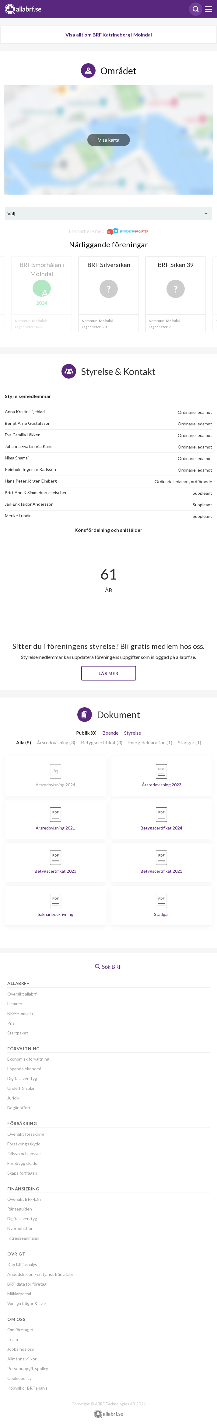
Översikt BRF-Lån (24, 1199)
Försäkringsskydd (23, 1143)
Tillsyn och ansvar (24, 1153)
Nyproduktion (20, 1228)
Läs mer (108, 673)
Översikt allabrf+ (23, 993)
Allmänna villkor (22, 1358)
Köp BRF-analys (22, 1264)
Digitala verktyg (22, 1078)
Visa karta (108, 140)
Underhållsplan (21, 1088)
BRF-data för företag (27, 1284)
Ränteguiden (19, 1208)
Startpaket (17, 1032)
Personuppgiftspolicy (27, 1368)
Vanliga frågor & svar (26, 1303)
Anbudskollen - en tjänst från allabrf (41, 1274)
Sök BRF (108, 966)
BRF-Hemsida (20, 1013)
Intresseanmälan (23, 1238)
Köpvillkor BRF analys (27, 1388)
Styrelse (132, 733)
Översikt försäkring (25, 1134)
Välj (11, 213)
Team (12, 1339)
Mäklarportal (19, 1293)
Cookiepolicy (19, 1378)
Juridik (13, 1097)
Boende (110, 733)
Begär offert (19, 1107)
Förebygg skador (23, 1163)
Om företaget (20, 1329)
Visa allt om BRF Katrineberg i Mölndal (108, 34)
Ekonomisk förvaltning (28, 1059)
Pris (11, 1023)
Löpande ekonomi (24, 1068)
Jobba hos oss (20, 1349)
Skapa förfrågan (22, 1173)
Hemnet (15, 1003)
